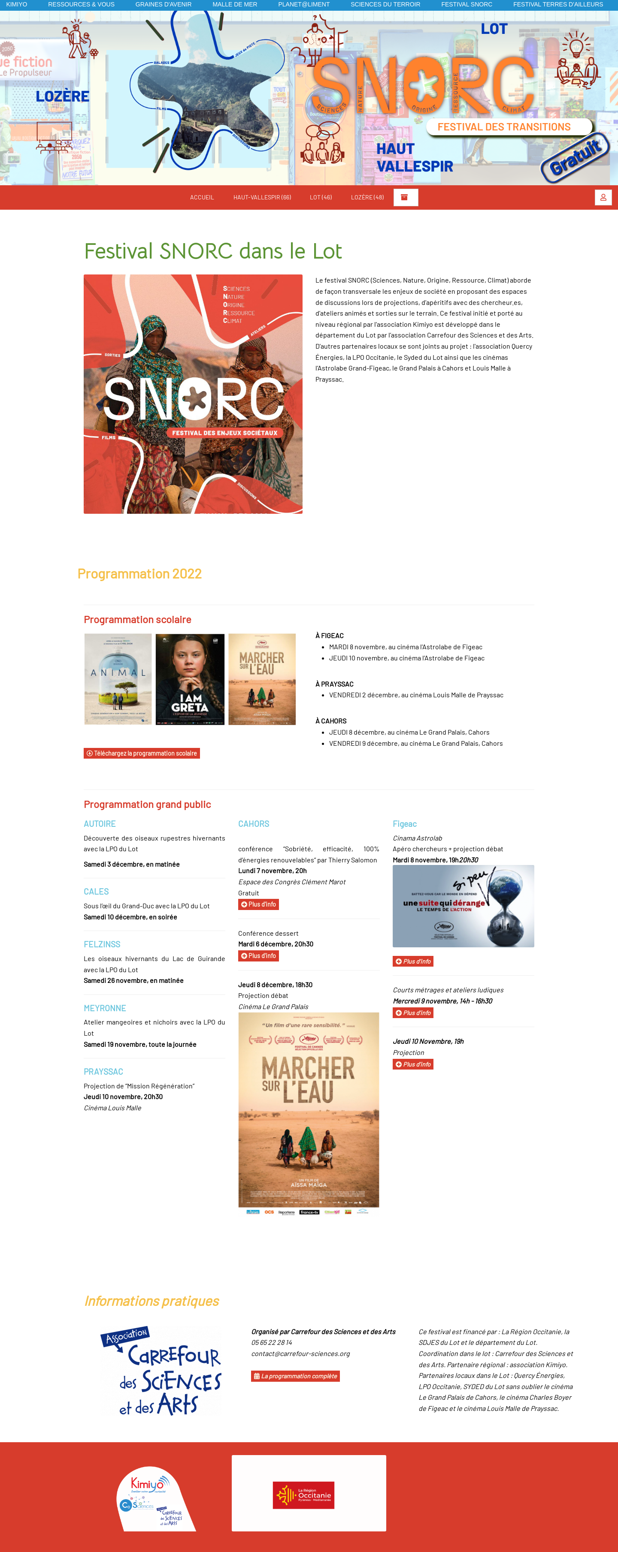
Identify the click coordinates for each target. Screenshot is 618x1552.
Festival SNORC (466, 4)
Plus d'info (258, 904)
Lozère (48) (367, 197)
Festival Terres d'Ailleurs (558, 4)
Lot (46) (321, 197)
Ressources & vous (81, 4)
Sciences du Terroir (385, 4)
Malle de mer (234, 4)
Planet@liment (304, 4)
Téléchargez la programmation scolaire (142, 753)
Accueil (202, 197)
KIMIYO (16, 4)
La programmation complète (295, 1376)
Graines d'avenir (164, 4)
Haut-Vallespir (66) (262, 197)
